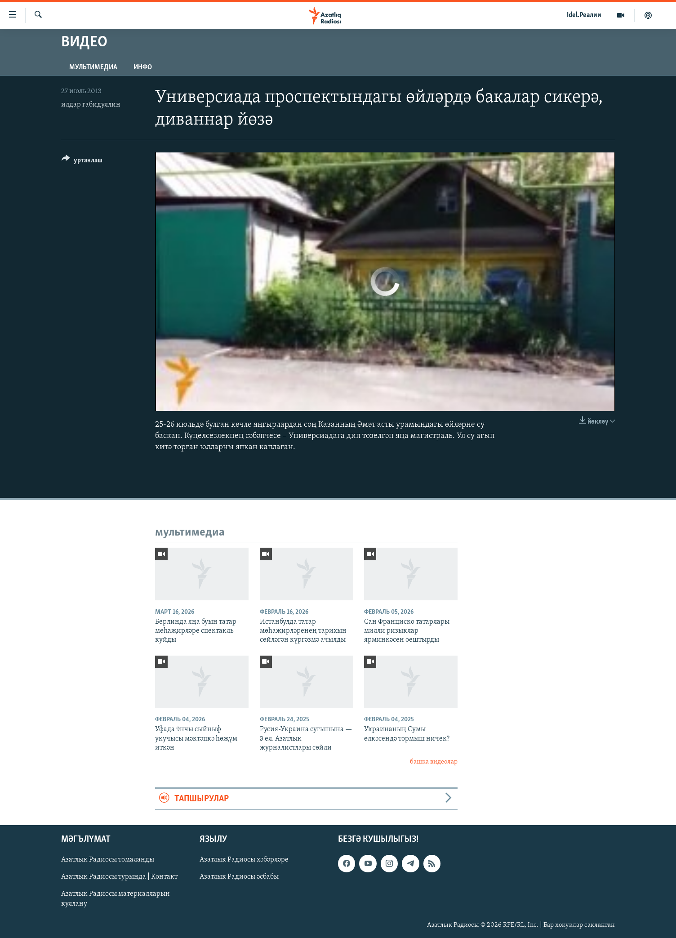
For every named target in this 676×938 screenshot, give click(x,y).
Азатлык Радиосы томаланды (107, 859)
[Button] (82, 161)
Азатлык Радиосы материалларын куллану (115, 899)
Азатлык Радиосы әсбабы (239, 877)
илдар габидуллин (90, 104)
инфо (142, 67)
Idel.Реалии (584, 15)
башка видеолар (434, 762)
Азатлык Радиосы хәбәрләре (244, 859)
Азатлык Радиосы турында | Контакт (119, 877)
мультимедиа (93, 67)
